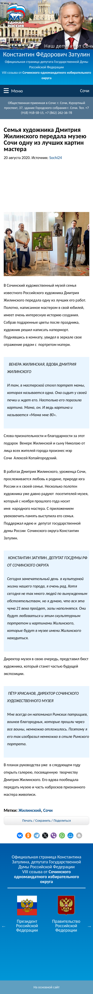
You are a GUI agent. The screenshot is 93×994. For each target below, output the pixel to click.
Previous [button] (3, 926)
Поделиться (62, 820)
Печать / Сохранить (36, 820)
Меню (6, 91)
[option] (27, 914)
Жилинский (30, 810)
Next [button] (89, 926)
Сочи (84, 90)
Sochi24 (55, 157)
